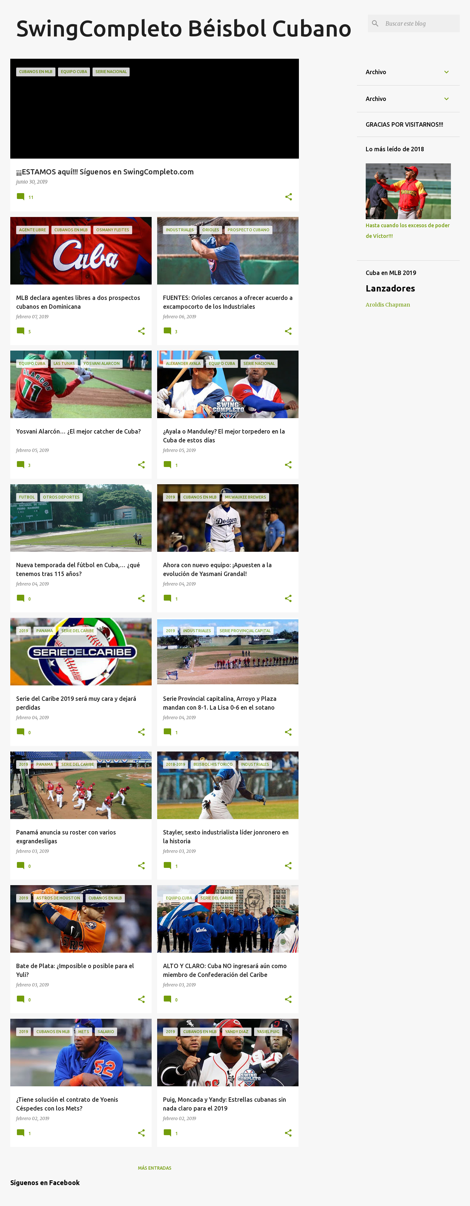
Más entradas (154, 1168)
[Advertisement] (327, 169)
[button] (288, 197)
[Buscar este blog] (421, 23)
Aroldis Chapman (388, 304)
